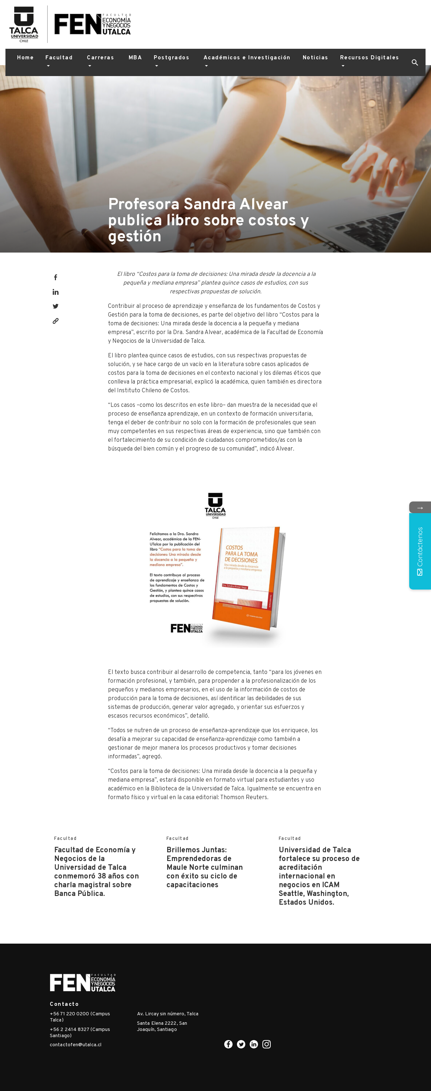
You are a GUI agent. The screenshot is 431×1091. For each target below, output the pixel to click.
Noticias (316, 58)
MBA (135, 58)
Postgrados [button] (171, 58)
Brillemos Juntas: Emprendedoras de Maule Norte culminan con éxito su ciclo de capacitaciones (204, 868)
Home (25, 58)
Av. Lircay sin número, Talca (167, 1014)
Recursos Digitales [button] (369, 58)
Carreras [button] (100, 58)
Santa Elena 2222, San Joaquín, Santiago (162, 1026)
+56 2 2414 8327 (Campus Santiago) (80, 1033)
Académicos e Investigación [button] (247, 58)
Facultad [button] (59, 58)
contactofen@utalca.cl (75, 1045)
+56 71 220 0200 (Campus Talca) (80, 1017)
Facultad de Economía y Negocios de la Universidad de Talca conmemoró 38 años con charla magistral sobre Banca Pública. (96, 872)
